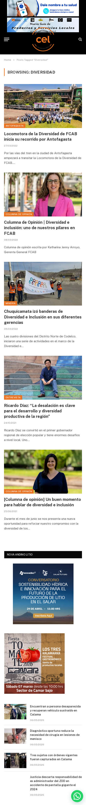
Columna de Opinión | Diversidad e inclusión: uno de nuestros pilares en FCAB (39, 228)
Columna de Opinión (19, 214)
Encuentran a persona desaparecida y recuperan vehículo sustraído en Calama (55, 710)
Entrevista (13, 397)
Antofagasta (15, 126)
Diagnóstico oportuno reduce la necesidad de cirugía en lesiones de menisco (55, 735)
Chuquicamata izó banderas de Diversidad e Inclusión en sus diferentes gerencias (43, 317)
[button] (77, 796)
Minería (11, 303)
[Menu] (6, 39)
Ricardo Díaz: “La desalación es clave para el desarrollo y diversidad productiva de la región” (39, 411)
